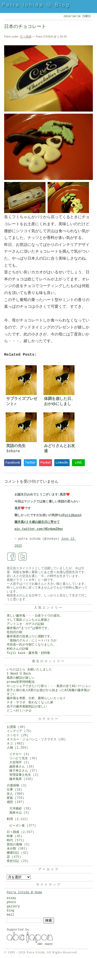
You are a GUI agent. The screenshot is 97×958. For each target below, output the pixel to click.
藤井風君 (15, 779)
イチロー (15, 754)
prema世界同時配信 (21, 682)
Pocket (45, 462)
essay (11, 898)
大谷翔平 (15, 762)
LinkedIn (62, 462)
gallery (13, 906)
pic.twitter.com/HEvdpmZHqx (38, 529)
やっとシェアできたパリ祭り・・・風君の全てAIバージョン (49, 686)
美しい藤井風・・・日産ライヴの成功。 (35, 616)
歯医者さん (17, 767)
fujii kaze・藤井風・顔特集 (28, 653)
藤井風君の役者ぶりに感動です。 (30, 636)
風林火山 (15, 813)
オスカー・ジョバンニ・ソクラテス (31, 739)
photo (11, 902)
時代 (10, 840)
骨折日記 (13, 861)
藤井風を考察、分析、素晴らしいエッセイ (36, 698)
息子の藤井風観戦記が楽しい (27, 706)
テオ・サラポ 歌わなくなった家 (30, 702)
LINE (78, 462)
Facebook (12, 462)
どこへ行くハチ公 (19, 711)
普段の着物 (14, 844)
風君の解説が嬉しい (21, 678)
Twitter (30, 462)
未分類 (11, 849)
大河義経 (15, 808)
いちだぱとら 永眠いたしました (29, 669)
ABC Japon (45, 944)
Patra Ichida (36, 952)
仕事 (10, 790)
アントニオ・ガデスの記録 (25, 624)
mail (10, 915)
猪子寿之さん (18, 771)
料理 (10, 819)
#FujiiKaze (70, 515)
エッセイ (13, 735)
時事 (10, 836)
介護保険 (13, 785)
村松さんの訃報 (17, 649)
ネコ (10, 743)
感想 (10, 802)
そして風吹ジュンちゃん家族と (28, 620)
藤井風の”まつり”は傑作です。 (29, 628)
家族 (10, 798)
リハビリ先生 (18, 758)
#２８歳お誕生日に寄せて (42, 522)
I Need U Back (19, 674)
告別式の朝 (14, 632)
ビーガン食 (17, 826)
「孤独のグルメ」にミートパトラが (31, 640)
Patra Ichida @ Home (24, 892)
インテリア (14, 731)
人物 (10, 748)
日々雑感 (25, 36)
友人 (10, 794)
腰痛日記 (13, 853)
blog (10, 910)
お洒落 (11, 727)
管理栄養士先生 (20, 775)
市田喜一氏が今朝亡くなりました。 (31, 645)
